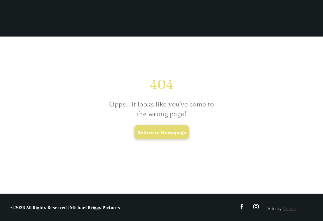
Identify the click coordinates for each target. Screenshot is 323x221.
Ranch (289, 208)
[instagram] (256, 207)
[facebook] (242, 207)
